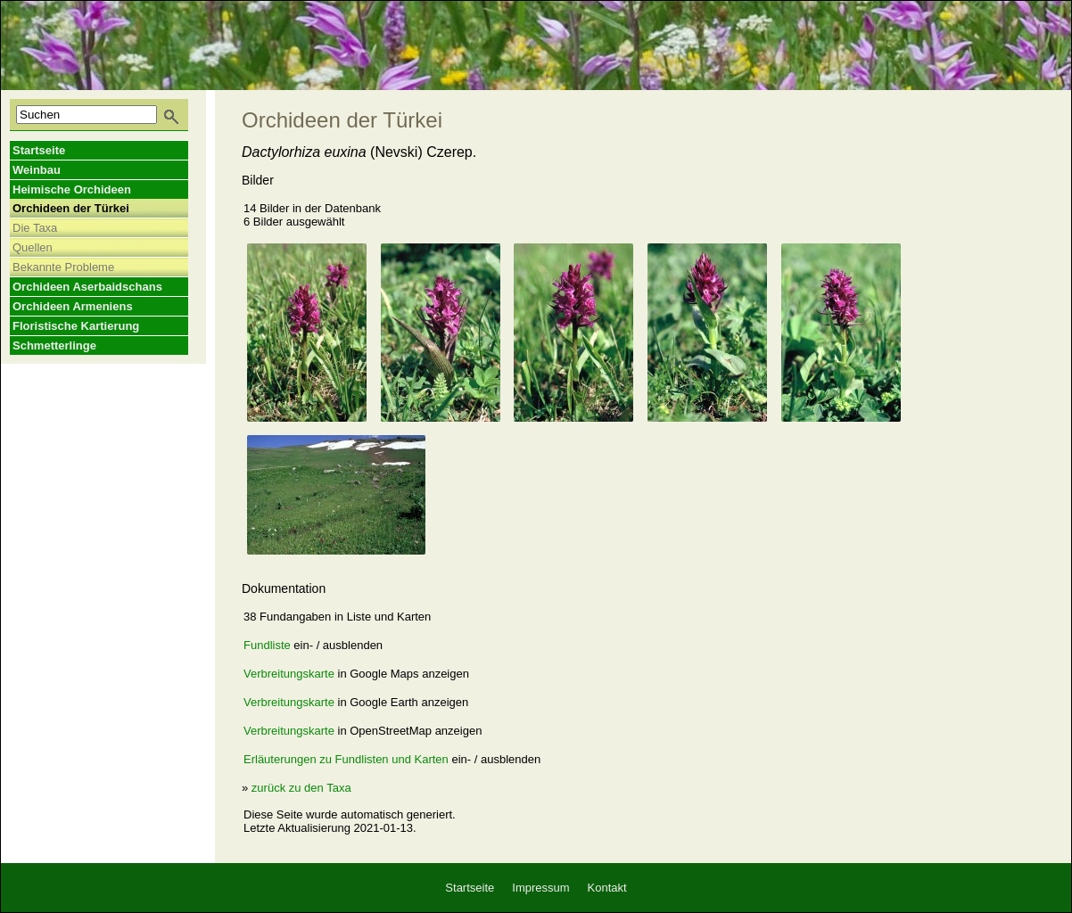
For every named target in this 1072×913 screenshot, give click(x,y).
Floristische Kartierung (75, 326)
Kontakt (607, 887)
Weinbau (36, 170)
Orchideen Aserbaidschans (87, 286)
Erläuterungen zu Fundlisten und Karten (346, 759)
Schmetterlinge (54, 345)
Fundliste (267, 645)
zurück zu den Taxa (301, 787)
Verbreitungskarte (288, 673)
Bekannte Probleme (63, 267)
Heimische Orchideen (71, 189)
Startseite (38, 150)
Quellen (32, 247)
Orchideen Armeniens (72, 306)
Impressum (540, 887)
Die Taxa (34, 227)
